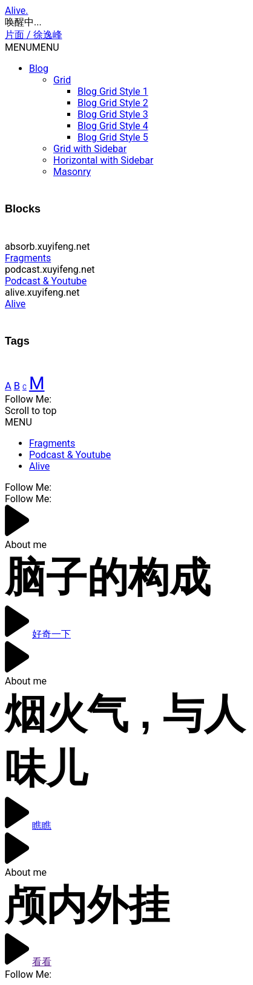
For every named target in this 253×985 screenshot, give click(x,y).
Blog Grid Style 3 (112, 114)
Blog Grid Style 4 (112, 126)
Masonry (72, 171)
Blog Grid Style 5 (112, 137)
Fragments (28, 258)
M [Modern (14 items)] (37, 383)
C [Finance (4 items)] (24, 387)
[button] (32, 47)
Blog (38, 68)
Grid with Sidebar (89, 149)
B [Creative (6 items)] (17, 386)
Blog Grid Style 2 (112, 103)
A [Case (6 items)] (8, 386)
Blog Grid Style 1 (112, 91)
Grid (62, 80)
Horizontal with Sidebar (103, 160)
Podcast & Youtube (46, 281)
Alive (15, 304)
